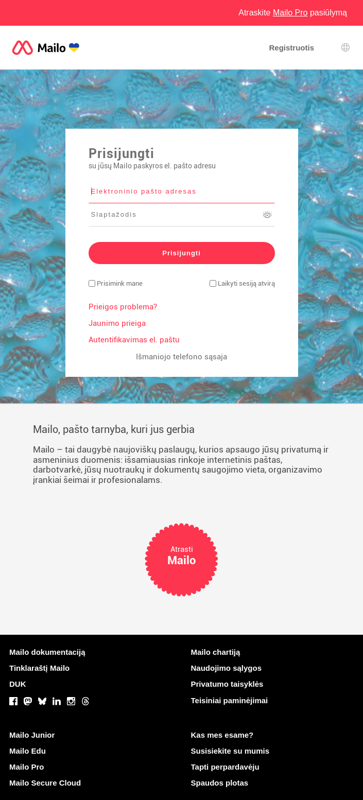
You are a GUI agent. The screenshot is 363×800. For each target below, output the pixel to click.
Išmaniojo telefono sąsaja (181, 356)
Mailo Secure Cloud (45, 782)
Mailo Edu (27, 750)
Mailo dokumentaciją (47, 652)
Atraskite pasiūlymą (292, 12)
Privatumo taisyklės (227, 684)
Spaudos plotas (220, 782)
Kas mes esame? (222, 735)
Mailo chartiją (215, 652)
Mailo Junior (32, 735)
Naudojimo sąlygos (226, 668)
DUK (17, 684)
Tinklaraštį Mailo (39, 668)
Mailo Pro (26, 766)
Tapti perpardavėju (225, 766)
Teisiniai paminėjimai (229, 700)
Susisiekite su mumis (230, 750)
